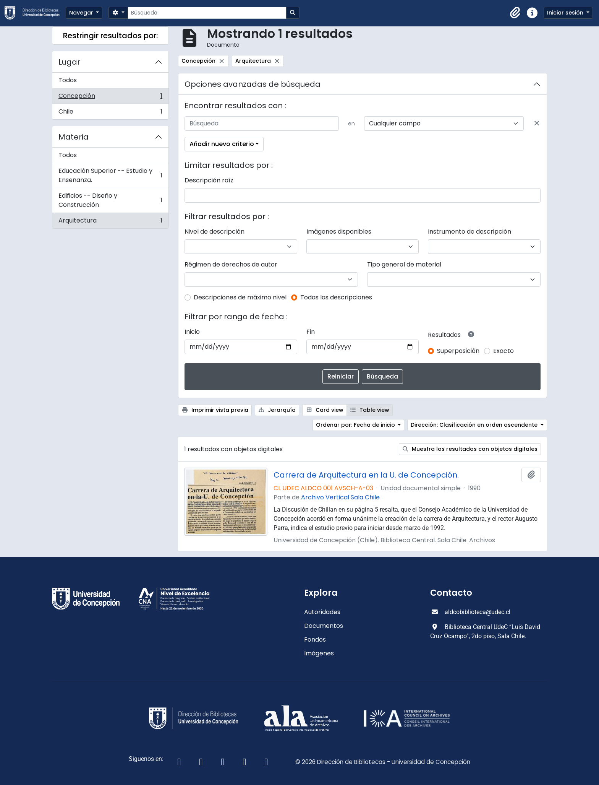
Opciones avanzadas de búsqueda (253, 84)
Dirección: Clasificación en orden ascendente (475, 425)
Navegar (82, 12)
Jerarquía (277, 410)
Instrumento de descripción (469, 231)
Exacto (503, 350)
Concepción (110, 97)
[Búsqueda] (207, 13)
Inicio (192, 331)
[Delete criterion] (537, 123)
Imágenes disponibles (338, 231)
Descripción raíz (209, 180)
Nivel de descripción (214, 231)
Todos (67, 80)
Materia (73, 137)
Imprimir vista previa (214, 410)
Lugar (69, 62)
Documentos (323, 625)
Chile (110, 113)
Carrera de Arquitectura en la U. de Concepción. (366, 474)
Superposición (458, 350)
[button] (515, 13)
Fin (310, 331)
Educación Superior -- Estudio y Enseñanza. (110, 175)
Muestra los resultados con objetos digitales (470, 449)
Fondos (315, 639)
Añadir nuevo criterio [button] (221, 144)
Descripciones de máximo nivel (240, 297)
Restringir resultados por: (110, 35)
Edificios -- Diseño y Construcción (110, 200)
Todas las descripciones (336, 297)
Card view (324, 410)
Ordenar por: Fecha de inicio (356, 425)
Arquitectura (110, 222)
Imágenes (319, 653)
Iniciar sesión (566, 12)
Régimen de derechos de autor (231, 264)
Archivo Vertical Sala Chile (340, 497)
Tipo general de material (404, 264)
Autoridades (322, 612)
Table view (370, 410)
